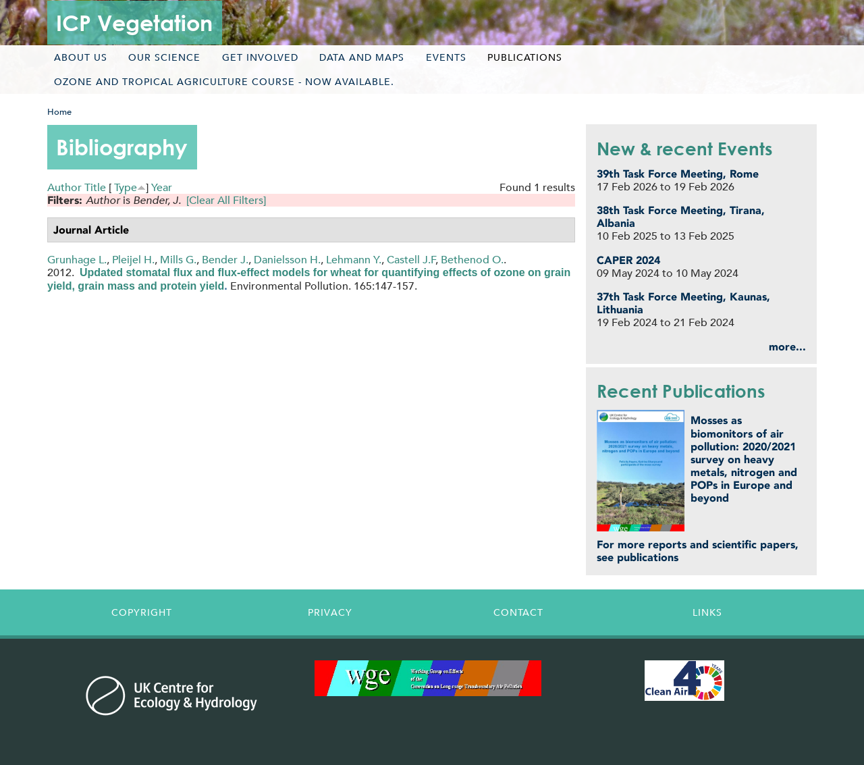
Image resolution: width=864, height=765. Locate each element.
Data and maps (361, 57)
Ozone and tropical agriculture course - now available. (224, 82)
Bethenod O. (472, 260)
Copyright (141, 612)
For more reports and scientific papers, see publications (698, 551)
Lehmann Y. (353, 260)
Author (64, 187)
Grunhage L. (77, 260)
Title (95, 187)
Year (161, 187)
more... (787, 346)
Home (59, 111)
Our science (164, 57)
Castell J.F (411, 260)
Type (125, 187)
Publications (524, 57)
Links (707, 612)
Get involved (260, 57)
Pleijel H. (133, 260)
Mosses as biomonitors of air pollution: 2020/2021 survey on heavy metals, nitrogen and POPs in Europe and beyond (744, 459)
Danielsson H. (287, 260)
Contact (518, 612)
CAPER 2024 (628, 260)
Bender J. (225, 260)
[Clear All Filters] (226, 200)
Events (446, 57)
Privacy (330, 612)
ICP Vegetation (134, 22)
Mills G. (178, 260)
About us (80, 57)
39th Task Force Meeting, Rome (678, 173)
